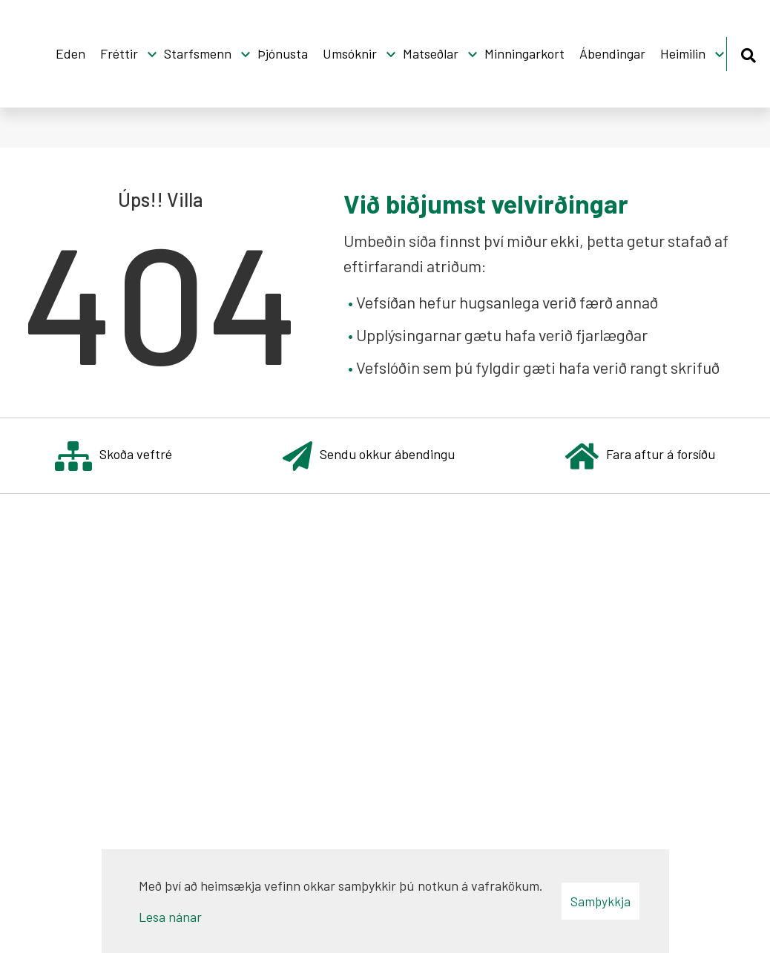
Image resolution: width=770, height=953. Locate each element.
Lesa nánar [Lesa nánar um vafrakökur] (170, 917)
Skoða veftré (113, 456)
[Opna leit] (748, 53)
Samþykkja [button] (600, 901)
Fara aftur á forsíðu (640, 456)
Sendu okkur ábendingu (369, 456)
